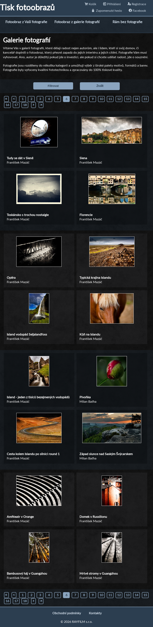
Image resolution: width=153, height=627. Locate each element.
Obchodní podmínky (66, 613)
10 (101, 99)
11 (110, 99)
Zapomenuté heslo (107, 10)
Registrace (137, 4)
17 (16, 105)
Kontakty (95, 613)
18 (25, 105)
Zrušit (99, 86)
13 (127, 99)
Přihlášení (112, 4)
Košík (90, 4)
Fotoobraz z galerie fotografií (76, 22)
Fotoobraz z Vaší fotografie (26, 22)
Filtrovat (53, 85)
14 (136, 99)
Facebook (137, 10)
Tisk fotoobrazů (27, 8)
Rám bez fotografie (127, 22)
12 (119, 99)
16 (7, 105)
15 (145, 99)
